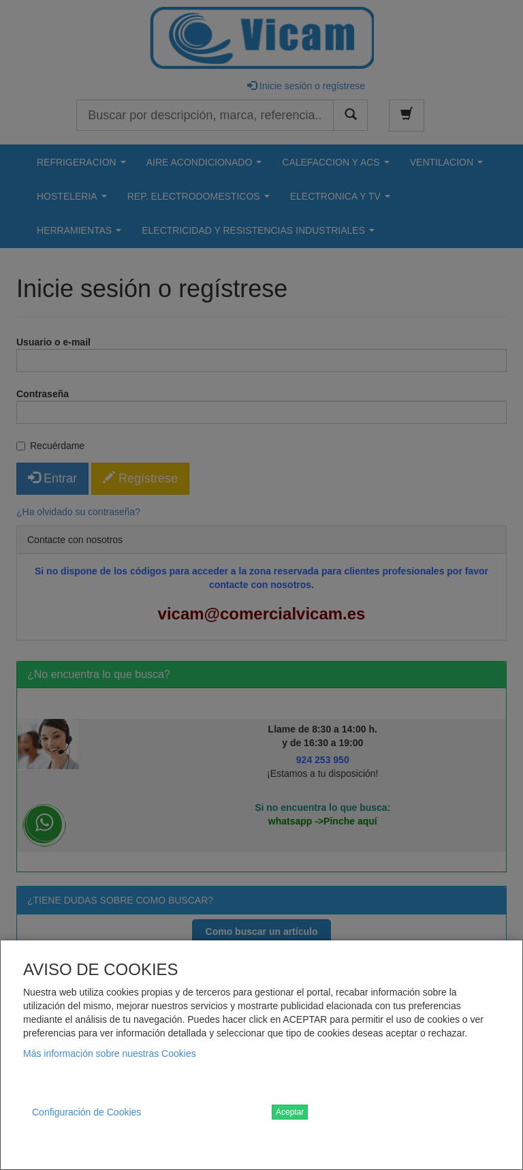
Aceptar (290, 1112)
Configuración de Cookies (86, 1112)
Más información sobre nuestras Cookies (109, 1053)
